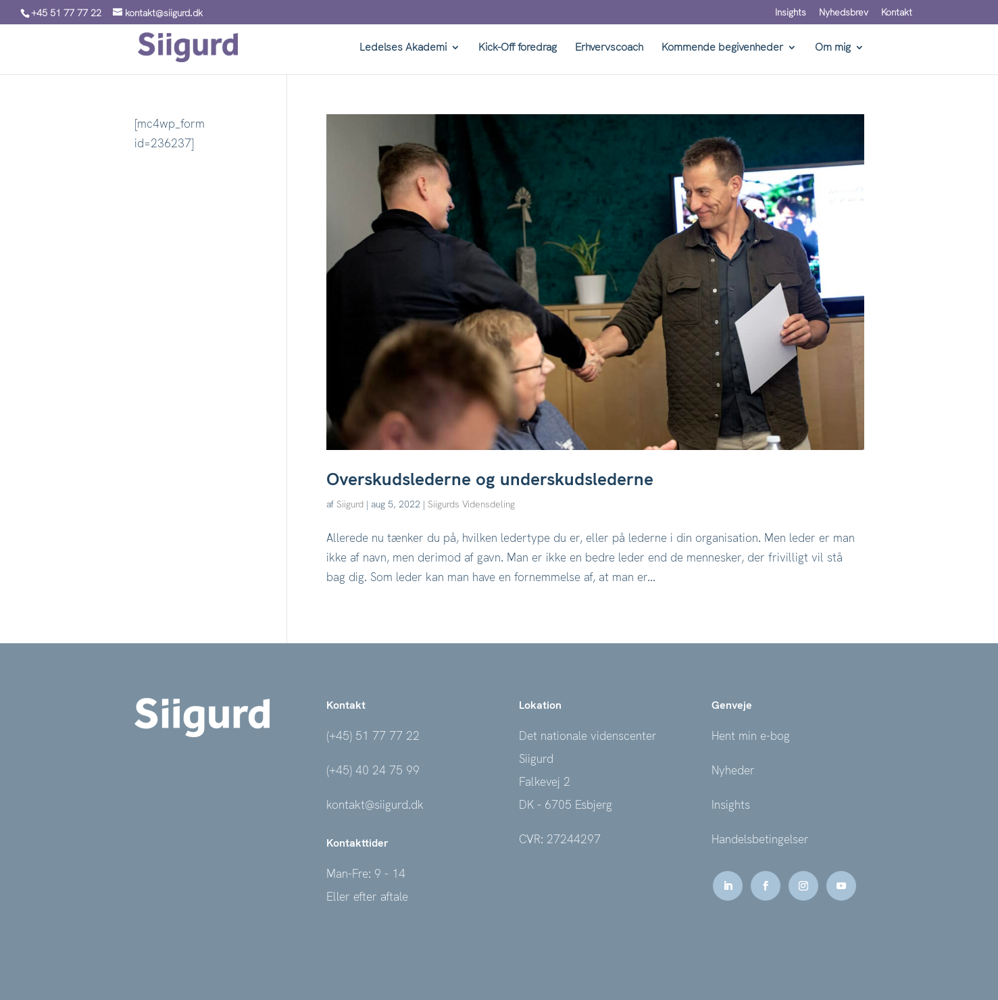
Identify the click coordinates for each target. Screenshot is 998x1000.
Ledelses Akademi (403, 48)
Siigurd (350, 504)
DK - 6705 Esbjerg (565, 804)
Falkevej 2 (544, 781)
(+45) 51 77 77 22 (373, 735)
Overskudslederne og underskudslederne (489, 479)
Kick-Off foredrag (517, 48)
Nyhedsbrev (843, 12)
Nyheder (733, 770)
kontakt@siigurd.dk (375, 804)
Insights (790, 12)
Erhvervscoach (609, 48)
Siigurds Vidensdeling (471, 504)
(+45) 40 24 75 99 (373, 770)
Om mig (833, 48)
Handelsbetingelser (760, 839)
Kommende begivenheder (722, 48)
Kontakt (896, 12)
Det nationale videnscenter (588, 735)
